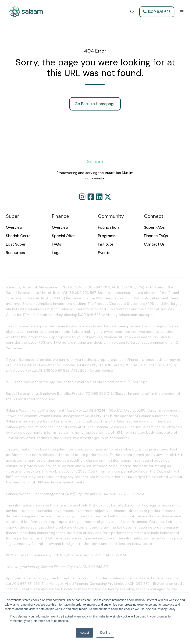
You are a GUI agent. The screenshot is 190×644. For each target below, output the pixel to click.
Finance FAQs (156, 235)
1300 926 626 (157, 11)
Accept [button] (84, 632)
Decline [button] (105, 632)
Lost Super (16, 244)
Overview (14, 227)
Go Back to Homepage (95, 103)
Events (104, 252)
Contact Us (154, 244)
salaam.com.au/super (136, 314)
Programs (106, 235)
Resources (15, 252)
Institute (105, 244)
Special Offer (63, 235)
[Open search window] (132, 11)
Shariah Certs (18, 235)
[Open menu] (181, 11)
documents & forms (40, 432)
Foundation (108, 227)
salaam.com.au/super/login (125, 382)
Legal (56, 252)
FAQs (56, 244)
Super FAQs (154, 227)
